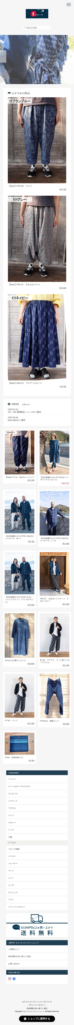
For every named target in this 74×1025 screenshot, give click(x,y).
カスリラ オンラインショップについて (37, 1002)
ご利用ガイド (14, 949)
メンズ (11, 885)
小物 (10, 837)
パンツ (11, 815)
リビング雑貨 (14, 849)
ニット (11, 878)
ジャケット (13, 801)
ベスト (11, 899)
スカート (12, 823)
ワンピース (13, 794)
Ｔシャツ (12, 779)
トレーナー (13, 863)
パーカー (12, 856)
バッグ (11, 830)
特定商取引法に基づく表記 (19, 956)
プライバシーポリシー (37, 1005)
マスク (13, 843)
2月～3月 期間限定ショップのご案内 (24, 412)
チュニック (13, 892)
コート (11, 871)
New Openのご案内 (16, 420)
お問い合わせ (14, 964)
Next (71, 56)
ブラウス (12, 808)
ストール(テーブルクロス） (19, 786)
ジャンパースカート (16, 907)
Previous (3, 56)
